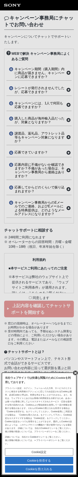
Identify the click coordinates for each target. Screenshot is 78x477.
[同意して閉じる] (75, 4)
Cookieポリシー (37, 68)
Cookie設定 (39, 83)
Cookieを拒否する (39, 92)
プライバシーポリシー (46, 72)
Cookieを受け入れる (39, 100)
